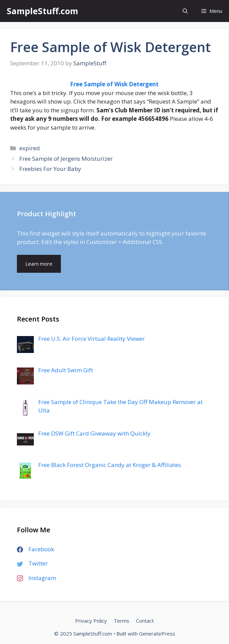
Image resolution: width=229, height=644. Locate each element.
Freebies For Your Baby (50, 169)
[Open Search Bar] (185, 11)
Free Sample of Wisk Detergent (114, 84)
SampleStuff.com (42, 11)
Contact (145, 620)
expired (29, 148)
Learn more (38, 263)
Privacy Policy (91, 620)
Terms (121, 620)
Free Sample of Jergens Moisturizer (66, 158)
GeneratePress (157, 633)
